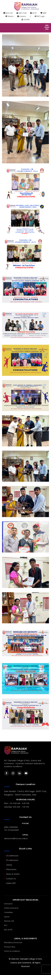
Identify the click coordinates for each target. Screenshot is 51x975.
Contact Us (11, 878)
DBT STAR (21, 13)
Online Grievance (11, 908)
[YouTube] (26, 773)
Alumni (9, 16)
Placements (11, 869)
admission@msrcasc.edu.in (16, 838)
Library (9, 864)
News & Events (13, 874)
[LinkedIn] (19, 773)
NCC (5, 925)
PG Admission (12, 860)
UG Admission (12, 855)
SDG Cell (8, 13)
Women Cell (9, 921)
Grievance (8, 903)
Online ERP (11, 883)
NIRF (43, 13)
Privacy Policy (9, 947)
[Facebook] (6, 773)
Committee (8, 912)
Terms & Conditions (12, 951)
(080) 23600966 (11, 827)
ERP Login (40, 16)
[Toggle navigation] (47, 27)
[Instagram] (13, 773)
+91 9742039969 (11, 830)
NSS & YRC (8, 929)
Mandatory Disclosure (13, 942)
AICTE (33, 13)
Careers (21, 16)
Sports (6, 916)
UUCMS (25, 19)
